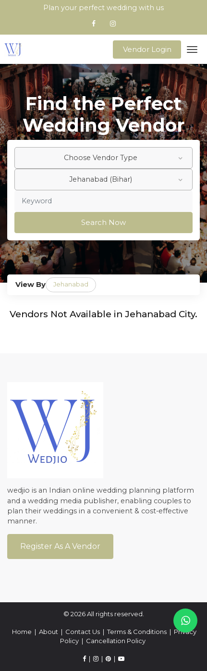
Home (22, 631)
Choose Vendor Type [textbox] (100, 157)
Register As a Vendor (60, 546)
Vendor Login (147, 49)
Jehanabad (70, 284)
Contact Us (82, 631)
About (48, 631)
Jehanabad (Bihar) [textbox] (100, 179)
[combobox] (103, 158)
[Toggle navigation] (192, 49)
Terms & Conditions (137, 631)
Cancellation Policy (116, 641)
